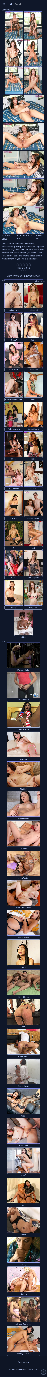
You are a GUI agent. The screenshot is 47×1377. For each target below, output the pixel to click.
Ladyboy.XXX (8, 9)
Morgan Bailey (23, 670)
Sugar (13, 459)
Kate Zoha (23, 1145)
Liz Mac (33, 488)
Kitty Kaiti (33, 607)
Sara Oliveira (23, 818)
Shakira (23, 1294)
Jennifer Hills (23, 729)
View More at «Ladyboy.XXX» (23, 275)
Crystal (23, 788)
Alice (23, 1115)
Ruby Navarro (14, 429)
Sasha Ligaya (33, 429)
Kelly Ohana (23, 997)
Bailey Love (14, 310)
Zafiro (23, 1235)
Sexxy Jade (33, 369)
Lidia (23, 1175)
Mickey (14, 607)
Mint (33, 399)
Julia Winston (23, 878)
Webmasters (23, 1362)
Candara (23, 848)
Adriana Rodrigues (23, 1324)
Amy (23, 1205)
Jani (33, 548)
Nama (23, 967)
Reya (4, 238)
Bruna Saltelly (23, 1056)
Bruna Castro (23, 1086)
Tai (14, 548)
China (23, 637)
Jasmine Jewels (33, 578)
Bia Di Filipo (14, 488)
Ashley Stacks (33, 518)
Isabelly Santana (23, 1353)
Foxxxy (23, 1264)
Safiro (33, 340)
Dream (14, 339)
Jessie (33, 459)
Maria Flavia (23, 937)
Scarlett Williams (23, 908)
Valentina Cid (23, 699)
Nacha (14, 578)
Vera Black (13, 369)
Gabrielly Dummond (13, 399)
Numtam (23, 759)
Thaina (23, 1026)
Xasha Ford (33, 310)
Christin (14, 518)
